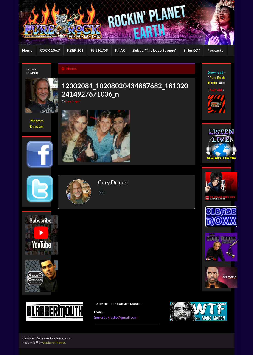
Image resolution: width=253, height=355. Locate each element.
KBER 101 (75, 50)
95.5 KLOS (99, 50)
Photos (71, 68)
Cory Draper (72, 101)
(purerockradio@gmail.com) (116, 317)
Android (215, 90)
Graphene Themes (53, 342)
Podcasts (215, 50)
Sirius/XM (191, 50)
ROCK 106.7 (49, 50)
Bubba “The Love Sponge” (154, 50)
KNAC (120, 50)
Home (27, 50)
